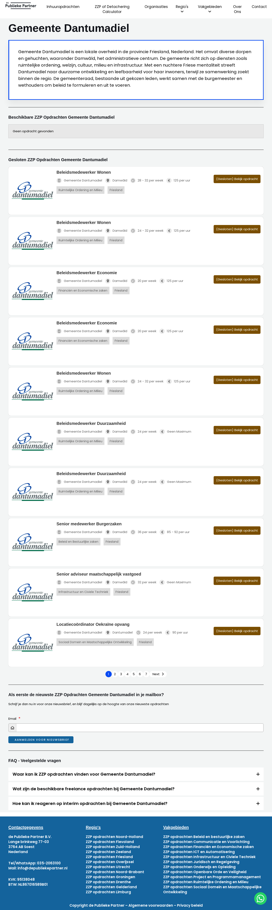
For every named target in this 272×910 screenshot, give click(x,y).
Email (12, 718)
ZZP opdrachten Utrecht (108, 866)
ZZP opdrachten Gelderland (111, 886)
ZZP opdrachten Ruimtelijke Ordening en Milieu (205, 881)
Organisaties (156, 6)
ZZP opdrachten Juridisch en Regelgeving (201, 861)
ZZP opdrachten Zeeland (108, 851)
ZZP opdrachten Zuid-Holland (113, 846)
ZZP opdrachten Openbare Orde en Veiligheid (204, 871)
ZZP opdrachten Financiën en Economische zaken (208, 846)
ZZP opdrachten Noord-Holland (114, 836)
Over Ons (237, 9)
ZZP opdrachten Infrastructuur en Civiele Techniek (209, 856)
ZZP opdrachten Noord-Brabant (115, 871)
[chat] (260, 898)
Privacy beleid (190, 905)
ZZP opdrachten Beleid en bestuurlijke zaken (204, 836)
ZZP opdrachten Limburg (108, 892)
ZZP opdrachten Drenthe (108, 881)
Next (156, 674)
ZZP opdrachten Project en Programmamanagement (212, 876)
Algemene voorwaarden (150, 905)
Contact (259, 6)
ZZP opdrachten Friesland (109, 856)
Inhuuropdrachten (63, 6)
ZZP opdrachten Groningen (110, 876)
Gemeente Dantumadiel (79, 180)
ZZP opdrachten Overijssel (110, 861)
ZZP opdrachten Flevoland (110, 841)
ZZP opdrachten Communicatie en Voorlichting (206, 841)
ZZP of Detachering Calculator (112, 9)
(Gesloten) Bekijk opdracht (237, 179)
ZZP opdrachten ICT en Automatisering (199, 851)
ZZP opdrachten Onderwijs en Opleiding (199, 866)
